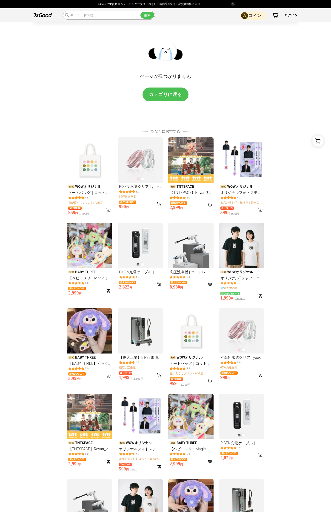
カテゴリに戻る (165, 94)
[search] (109, 15)
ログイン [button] (291, 15)
